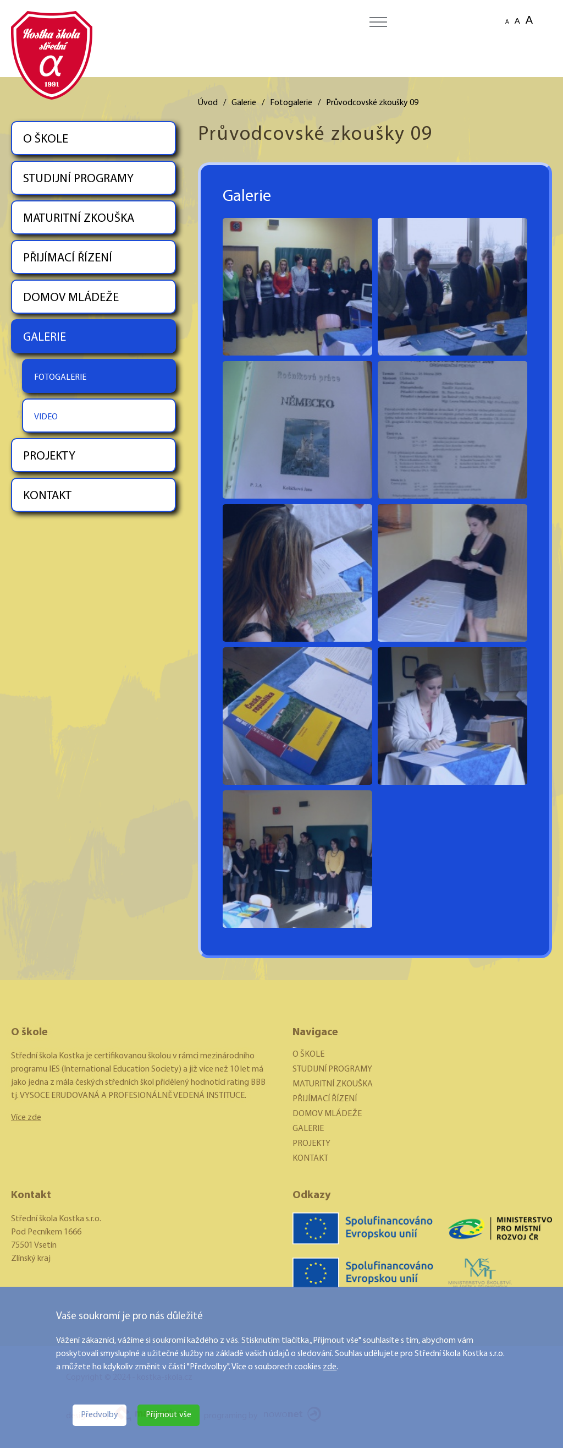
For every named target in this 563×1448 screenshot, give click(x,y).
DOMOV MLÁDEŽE (71, 298)
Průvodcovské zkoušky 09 (372, 103)
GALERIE (44, 337)
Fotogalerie (291, 103)
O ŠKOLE (45, 139)
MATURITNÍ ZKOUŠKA (78, 218)
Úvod (208, 103)
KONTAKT (47, 496)
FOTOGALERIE (60, 377)
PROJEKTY (49, 456)
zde (329, 1367)
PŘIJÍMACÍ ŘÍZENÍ (67, 258)
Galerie (243, 103)
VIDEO (46, 417)
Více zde (26, 1117)
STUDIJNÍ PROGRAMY (78, 179)
